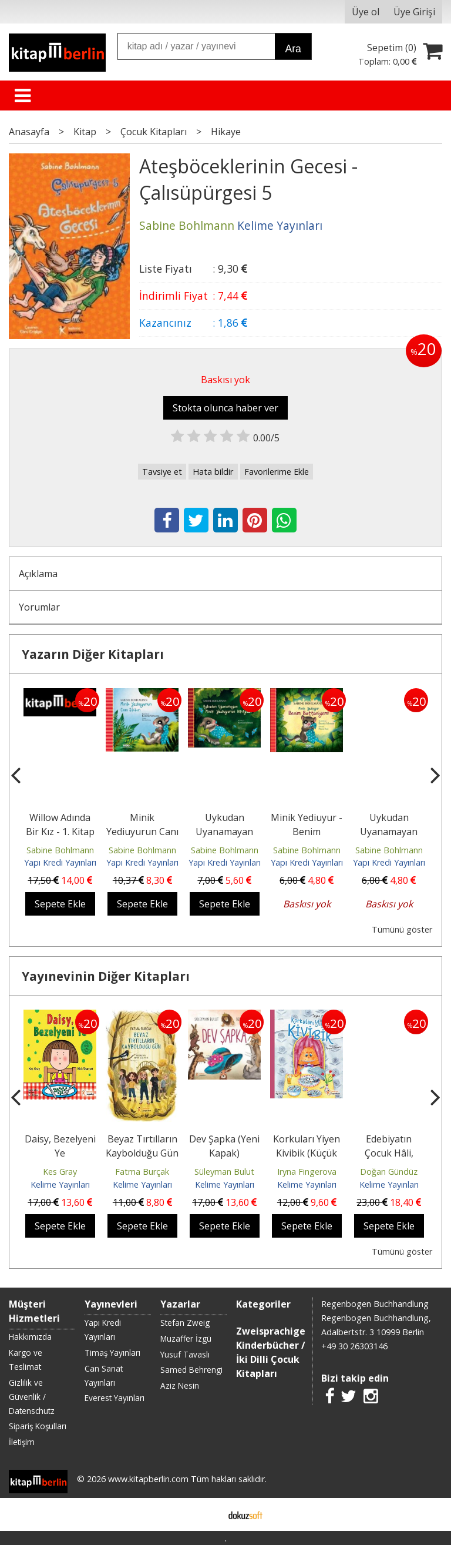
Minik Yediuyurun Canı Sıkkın (142, 831)
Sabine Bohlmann (60, 850)
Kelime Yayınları (60, 1184)
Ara (293, 49)
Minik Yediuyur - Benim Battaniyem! (306, 831)
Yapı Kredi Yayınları (60, 862)
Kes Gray (60, 1171)
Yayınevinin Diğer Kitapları (106, 976)
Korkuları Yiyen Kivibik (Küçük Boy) (306, 1153)
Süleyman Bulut (224, 1171)
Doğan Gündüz (389, 1171)
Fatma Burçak (142, 1171)
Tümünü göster (402, 929)
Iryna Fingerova (306, 1171)
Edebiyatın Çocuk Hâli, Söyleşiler (389, 1153)
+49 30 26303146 (354, 1346)
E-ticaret (207, 1514)
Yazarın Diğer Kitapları (93, 654)
